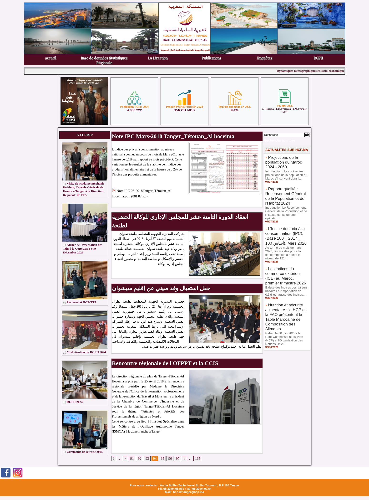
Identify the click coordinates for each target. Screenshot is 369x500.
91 (131, 438)
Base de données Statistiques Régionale (104, 60)
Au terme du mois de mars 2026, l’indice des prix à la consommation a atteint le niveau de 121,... (286, 235)
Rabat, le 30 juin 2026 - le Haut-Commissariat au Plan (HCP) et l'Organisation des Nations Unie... (286, 301)
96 (165, 438)
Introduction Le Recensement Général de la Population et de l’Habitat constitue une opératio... (286, 202)
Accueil (50, 58)
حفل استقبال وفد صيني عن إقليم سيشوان (145, 272)
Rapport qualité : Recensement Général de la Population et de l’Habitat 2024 (286, 189)
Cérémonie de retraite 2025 (86, 459)
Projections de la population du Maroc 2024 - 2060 (285, 159)
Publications (211, 58)
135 (191, 438)
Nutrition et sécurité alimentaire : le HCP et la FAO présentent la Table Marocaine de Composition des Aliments (285, 286)
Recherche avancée (275, 139)
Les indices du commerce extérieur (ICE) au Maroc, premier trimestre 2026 (285, 254)
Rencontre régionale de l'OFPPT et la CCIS (147, 344)
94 (151, 438)
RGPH (318, 58)
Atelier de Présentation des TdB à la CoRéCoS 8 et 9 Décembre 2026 (84, 252)
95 (158, 438)
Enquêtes (264, 58)
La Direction (157, 58)
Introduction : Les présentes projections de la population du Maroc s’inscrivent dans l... (284, 170)
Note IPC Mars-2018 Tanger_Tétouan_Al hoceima (153, 135)
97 (172, 438)
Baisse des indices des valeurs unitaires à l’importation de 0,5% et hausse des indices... (285, 265)
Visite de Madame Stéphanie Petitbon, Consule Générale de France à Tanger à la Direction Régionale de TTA (83, 191)
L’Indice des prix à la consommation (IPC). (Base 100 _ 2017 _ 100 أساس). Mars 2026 (285, 221)
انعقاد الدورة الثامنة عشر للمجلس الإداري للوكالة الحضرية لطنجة (162, 212)
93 (144, 438)
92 (137, 438)
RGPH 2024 (75, 409)
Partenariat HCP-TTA (83, 306)
